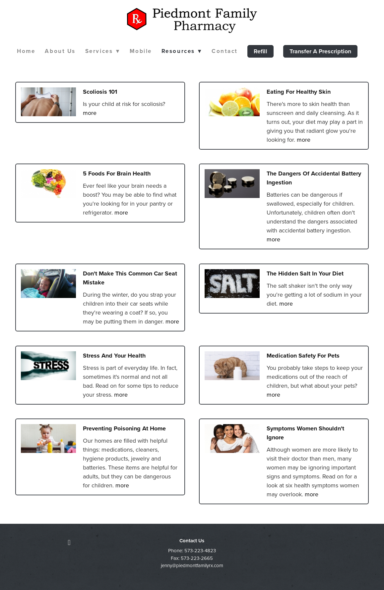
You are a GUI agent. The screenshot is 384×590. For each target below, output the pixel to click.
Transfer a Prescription (320, 51)
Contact (225, 51)
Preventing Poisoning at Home (124, 428)
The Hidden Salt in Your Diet (305, 273)
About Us (60, 51)
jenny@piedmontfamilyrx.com (192, 565)
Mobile (141, 51)
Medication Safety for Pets (303, 355)
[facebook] (69, 542)
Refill (260, 51)
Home (26, 51)
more (89, 113)
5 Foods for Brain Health (117, 173)
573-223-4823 (200, 550)
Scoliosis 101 (100, 91)
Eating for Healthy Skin (299, 91)
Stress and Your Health (114, 355)
